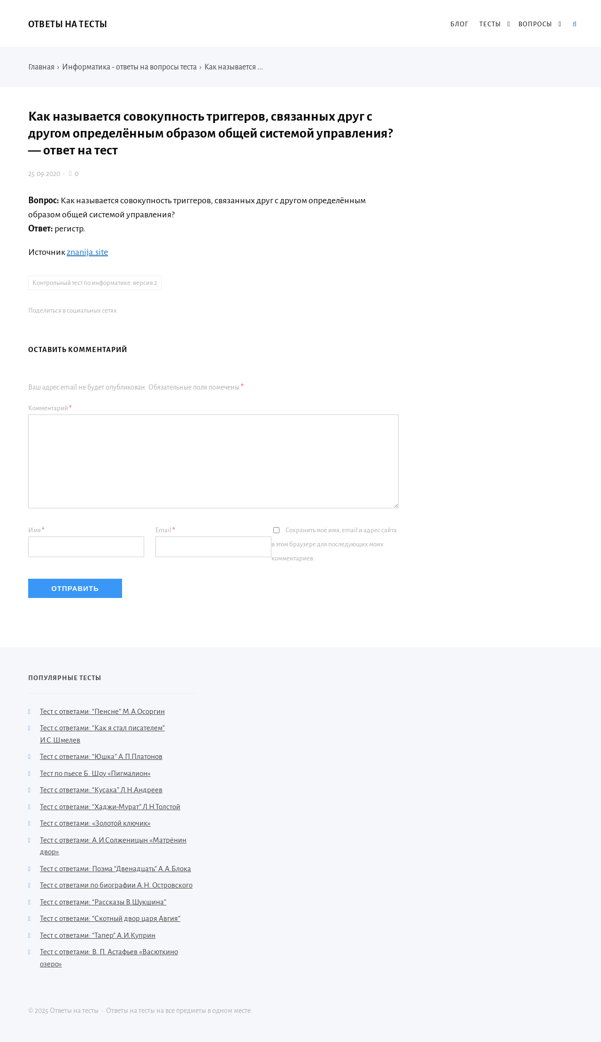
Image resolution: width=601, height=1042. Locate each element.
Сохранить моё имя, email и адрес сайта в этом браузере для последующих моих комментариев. (334, 544)
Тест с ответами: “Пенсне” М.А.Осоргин (102, 711)
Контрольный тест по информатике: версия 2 (94, 282)
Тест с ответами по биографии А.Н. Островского (116, 885)
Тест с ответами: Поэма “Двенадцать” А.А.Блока (115, 869)
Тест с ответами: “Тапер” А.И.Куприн (97, 935)
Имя (36, 530)
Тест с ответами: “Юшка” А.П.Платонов (101, 756)
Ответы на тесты (68, 24)
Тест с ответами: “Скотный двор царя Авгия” (110, 918)
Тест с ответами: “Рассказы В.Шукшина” (103, 902)
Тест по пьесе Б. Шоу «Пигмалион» (95, 773)
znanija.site (87, 252)
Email (165, 530)
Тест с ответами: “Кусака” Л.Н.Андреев (101, 790)
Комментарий (50, 408)
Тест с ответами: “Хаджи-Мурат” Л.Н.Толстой (110, 807)
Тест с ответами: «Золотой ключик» (95, 823)
